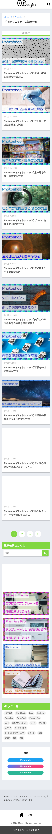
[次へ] (38, 534)
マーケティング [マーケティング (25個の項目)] (20, 728)
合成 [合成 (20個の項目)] (40, 733)
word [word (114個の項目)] (7, 723)
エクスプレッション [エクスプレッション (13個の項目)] (19, 723)
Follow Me (25, 760)
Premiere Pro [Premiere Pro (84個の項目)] (34, 718)
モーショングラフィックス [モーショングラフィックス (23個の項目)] (15, 733)
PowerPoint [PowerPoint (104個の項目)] (21, 718)
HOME (26, 815)
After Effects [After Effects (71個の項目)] (21, 713)
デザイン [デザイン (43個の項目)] (42, 723)
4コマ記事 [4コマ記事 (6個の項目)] (8, 713)
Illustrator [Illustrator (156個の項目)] (41, 713)
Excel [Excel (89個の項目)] (31, 713)
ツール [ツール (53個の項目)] (33, 723)
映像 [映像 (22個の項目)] (14, 738)
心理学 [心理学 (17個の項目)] (7, 738)
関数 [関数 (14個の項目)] (21, 738)
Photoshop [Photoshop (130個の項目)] (9, 718)
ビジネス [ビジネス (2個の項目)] (8, 728)
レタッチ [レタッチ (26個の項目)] (31, 733)
